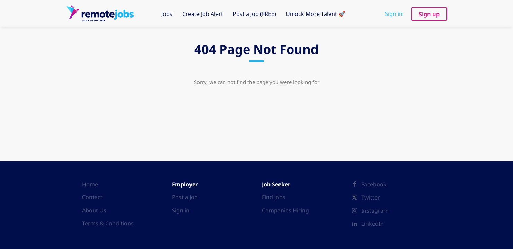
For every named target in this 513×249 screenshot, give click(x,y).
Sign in (394, 14)
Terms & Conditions (108, 223)
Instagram (375, 210)
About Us (94, 210)
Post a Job (185, 197)
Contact (92, 197)
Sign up (429, 14)
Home (90, 184)
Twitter (370, 197)
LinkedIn (372, 224)
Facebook (374, 184)
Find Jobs (273, 197)
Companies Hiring (285, 210)
